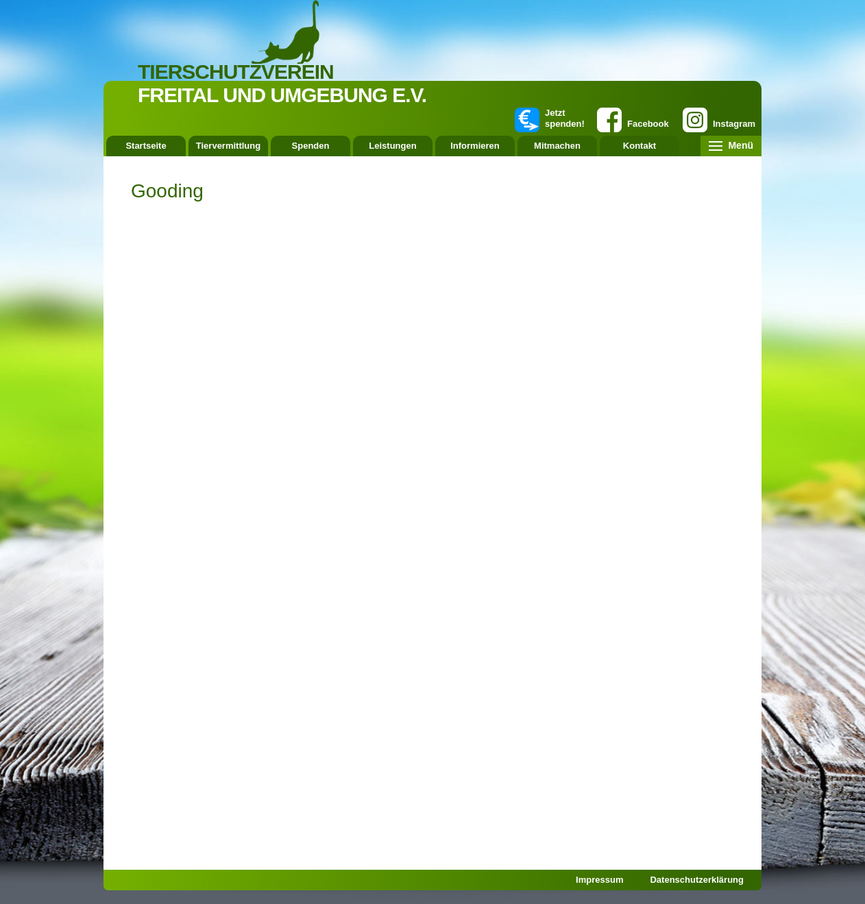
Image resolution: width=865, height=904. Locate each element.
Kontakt (639, 146)
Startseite (145, 146)
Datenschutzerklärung (697, 880)
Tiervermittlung (228, 146)
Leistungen (392, 146)
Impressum (599, 880)
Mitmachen (557, 146)
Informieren (475, 146)
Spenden (311, 146)
